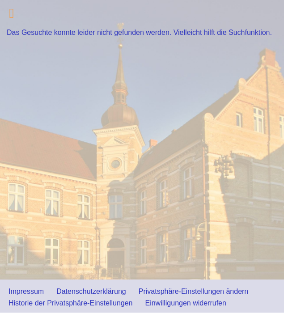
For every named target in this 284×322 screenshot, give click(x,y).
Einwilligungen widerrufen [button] (185, 303)
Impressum (26, 291)
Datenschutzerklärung (91, 291)
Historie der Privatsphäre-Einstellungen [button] (70, 303)
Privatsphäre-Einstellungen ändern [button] (193, 291)
